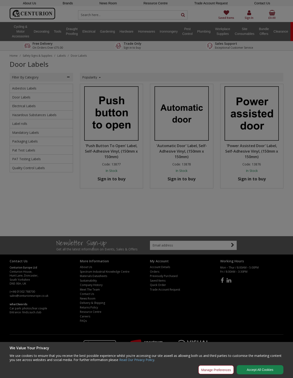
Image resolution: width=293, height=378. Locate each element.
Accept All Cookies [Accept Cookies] (260, 370)
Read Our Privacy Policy (136, 360)
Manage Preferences (216, 370)
